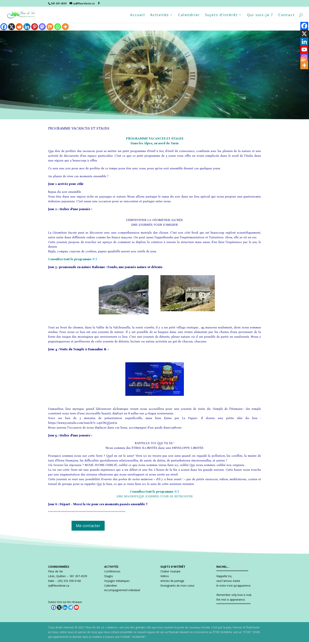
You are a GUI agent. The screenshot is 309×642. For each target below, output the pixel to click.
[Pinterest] (34, 26)
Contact (286, 15)
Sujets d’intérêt (221, 15)
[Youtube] (304, 49)
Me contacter (88, 525)
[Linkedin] (26, 26)
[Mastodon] (42, 26)
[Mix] (50, 26)
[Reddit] (19, 26)
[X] (11, 26)
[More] (65, 26)
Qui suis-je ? (260, 15)
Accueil (137, 15)
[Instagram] (304, 57)
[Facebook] (3, 26)
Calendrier (189, 15)
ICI (94, 259)
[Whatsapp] (57, 26)
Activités (159, 15)
